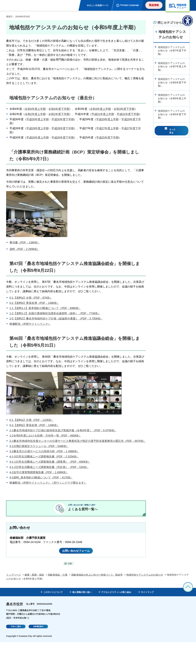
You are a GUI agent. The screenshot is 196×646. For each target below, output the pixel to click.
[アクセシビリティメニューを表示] (187, 20)
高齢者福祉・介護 (57, 578)
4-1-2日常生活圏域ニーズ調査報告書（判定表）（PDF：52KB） (49, 467)
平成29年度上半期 (107, 119)
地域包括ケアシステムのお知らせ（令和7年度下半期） (172, 50)
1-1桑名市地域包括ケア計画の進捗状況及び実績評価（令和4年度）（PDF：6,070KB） (63, 430)
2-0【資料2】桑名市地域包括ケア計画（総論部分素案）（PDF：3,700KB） (56, 318)
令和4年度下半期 (58, 108)
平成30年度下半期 (62, 119)
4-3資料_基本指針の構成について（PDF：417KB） (41, 477)
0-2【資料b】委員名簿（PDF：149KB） (34, 425)
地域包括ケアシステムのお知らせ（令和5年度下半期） (172, 114)
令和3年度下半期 (124, 108)
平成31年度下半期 (128, 114)
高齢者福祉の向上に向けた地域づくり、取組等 (97, 578)
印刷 (70, 567)
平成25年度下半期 (107, 137)
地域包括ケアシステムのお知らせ (172, 34)
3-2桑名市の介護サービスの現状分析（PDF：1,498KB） (44, 451)
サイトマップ (147, 596)
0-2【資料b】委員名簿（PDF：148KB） (34, 302)
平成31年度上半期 (103, 114)
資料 (12, 249)
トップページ (13, 578)
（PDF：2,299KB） (27, 249)
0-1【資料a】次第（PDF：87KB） (30, 297)
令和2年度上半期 (35, 114)
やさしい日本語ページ (97, 5)
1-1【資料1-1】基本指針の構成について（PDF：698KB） (45, 308)
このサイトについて (53, 596)
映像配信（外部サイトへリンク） (30, 323)
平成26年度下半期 (62, 137)
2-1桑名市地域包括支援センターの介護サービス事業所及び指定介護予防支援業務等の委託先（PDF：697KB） (77, 440)
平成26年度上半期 (37, 137)
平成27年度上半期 (107, 128)
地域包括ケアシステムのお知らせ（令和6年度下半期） (172, 82)
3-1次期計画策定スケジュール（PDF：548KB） (39, 446)
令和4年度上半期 (35, 108)
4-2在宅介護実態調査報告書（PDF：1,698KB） (38, 472)
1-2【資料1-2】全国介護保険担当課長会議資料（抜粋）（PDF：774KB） (54, 313)
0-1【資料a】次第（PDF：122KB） (31, 420)
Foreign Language (129, 5)
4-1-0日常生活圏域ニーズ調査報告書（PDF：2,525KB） (44, 456)
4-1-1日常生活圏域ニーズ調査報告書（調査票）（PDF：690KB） (49, 461)
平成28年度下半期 (62, 128)
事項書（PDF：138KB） (24, 242)
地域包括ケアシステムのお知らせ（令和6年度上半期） (172, 98)
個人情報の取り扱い (82, 596)
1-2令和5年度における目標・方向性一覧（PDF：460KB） (45, 435)
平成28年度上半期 (37, 128)
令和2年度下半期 (58, 114)
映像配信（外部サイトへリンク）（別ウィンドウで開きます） (48, 482)
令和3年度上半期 (100, 108)
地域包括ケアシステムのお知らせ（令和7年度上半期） (172, 66)
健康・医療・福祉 (34, 578)
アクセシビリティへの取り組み (116, 596)
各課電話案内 (38, 631)
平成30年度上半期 (37, 119)
